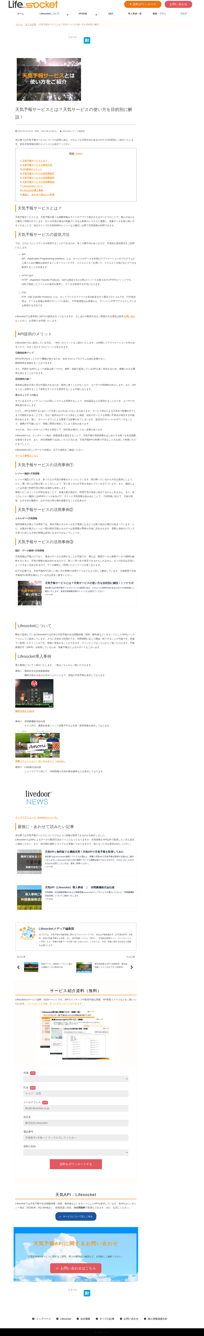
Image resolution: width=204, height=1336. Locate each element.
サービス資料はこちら (26, 455)
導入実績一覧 (135, 13)
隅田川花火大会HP (25, 711)
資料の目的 (29, 1146)
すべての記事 (107, 1318)
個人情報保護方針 (157, 1318)
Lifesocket (65, 1318)
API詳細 (83, 13)
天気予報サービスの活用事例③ (38, 182)
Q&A (110, 13)
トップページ (43, 1318)
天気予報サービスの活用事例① (38, 173)
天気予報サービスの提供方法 (37, 165)
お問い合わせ (178, 4)
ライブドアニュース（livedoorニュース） (37, 817)
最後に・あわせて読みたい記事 (38, 194)
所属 (25, 1072)
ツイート (72, 37)
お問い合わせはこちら (78, 1268)
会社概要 (85, 1318)
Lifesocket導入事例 (32, 190)
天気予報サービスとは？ (35, 160)
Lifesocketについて (49, 13)
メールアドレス (32, 1102)
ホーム (20, 13)
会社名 (27, 1117)
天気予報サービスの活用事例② (38, 177)
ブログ (183, 13)
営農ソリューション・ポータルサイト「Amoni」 (40, 761)
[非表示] (78, 154)
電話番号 (28, 1131)
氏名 (25, 1087)
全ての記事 (30, 24)
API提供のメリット (32, 169)
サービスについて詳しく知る (78, 1216)
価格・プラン (159, 13)
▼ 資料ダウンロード (142, 4)
